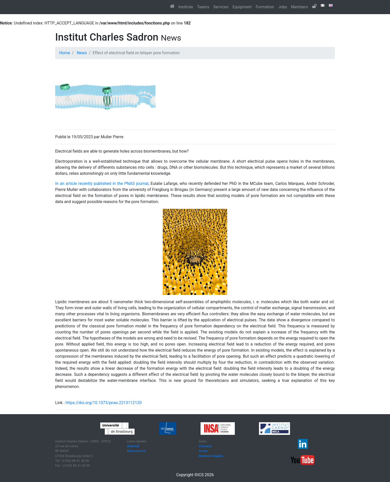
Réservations (136, 451)
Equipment (242, 7)
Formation (265, 7)
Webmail (133, 446)
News (82, 52)
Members (299, 7)
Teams (203, 7)
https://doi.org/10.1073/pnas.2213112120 (104, 402)
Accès (203, 451)
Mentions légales (211, 456)
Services (220, 7)
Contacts (205, 446)
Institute (185, 7)
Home (64, 52)
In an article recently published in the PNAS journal (101, 183)
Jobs (282, 7)
